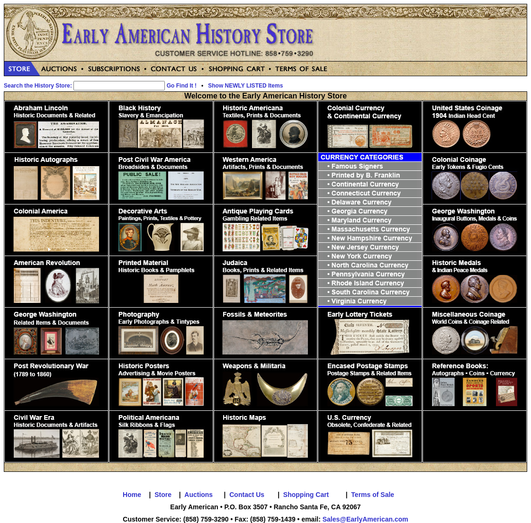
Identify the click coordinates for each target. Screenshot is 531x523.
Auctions (198, 494)
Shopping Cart (306, 494)
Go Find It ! (182, 85)
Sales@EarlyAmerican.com (365, 519)
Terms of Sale (372, 494)
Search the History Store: (38, 85)
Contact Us (246, 494)
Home (132, 494)
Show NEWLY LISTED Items (245, 85)
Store (162, 494)
